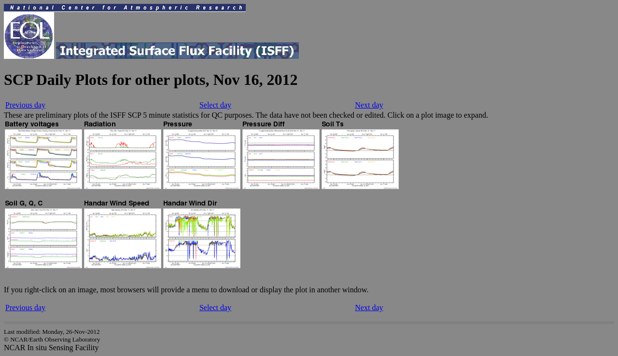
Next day (369, 105)
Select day (215, 105)
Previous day (25, 105)
